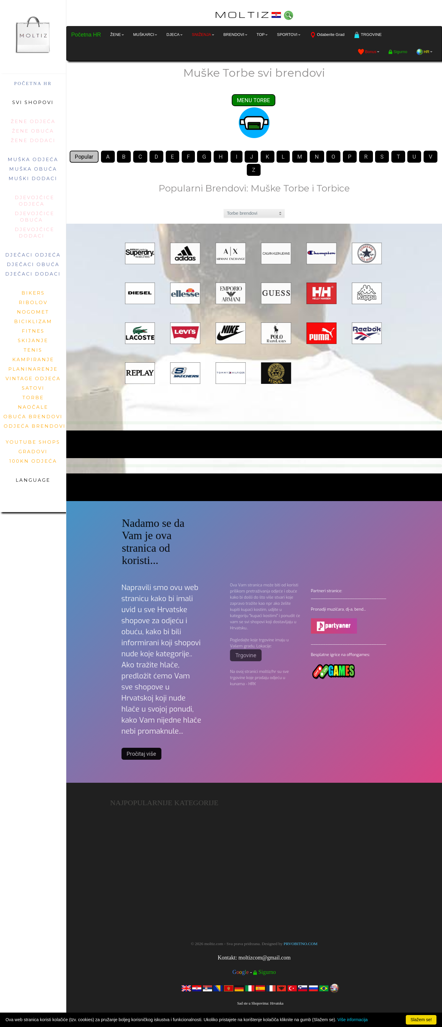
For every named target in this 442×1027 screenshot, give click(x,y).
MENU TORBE (253, 100)
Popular (84, 157)
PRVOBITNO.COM (300, 943)
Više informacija (352, 1019)
